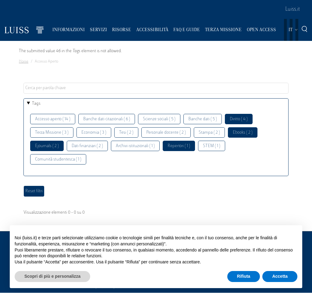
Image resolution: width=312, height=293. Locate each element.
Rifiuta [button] (243, 276)
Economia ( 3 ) (93, 132)
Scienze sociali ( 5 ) (159, 119)
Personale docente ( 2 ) (166, 132)
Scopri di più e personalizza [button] (52, 276)
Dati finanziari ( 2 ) (87, 146)
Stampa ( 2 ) (209, 132)
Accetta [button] (280, 276)
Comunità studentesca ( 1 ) (58, 159)
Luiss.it (292, 9)
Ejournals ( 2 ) (47, 146)
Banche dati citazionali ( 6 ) (106, 119)
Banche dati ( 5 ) (202, 119)
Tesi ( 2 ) (126, 132)
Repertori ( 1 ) (179, 146)
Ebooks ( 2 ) (243, 132)
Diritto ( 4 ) (239, 119)
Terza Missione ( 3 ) (52, 132)
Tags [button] (36, 103)
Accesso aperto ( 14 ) (52, 119)
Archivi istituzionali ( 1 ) (135, 146)
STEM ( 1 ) (211, 146)
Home (23, 61)
